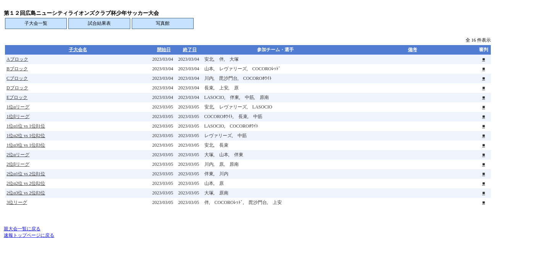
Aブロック (17, 59)
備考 (412, 49)
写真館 (163, 23)
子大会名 (78, 49)
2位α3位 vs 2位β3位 (25, 193)
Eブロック (17, 97)
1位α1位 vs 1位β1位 (25, 126)
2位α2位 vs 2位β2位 (25, 183)
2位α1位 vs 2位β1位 (25, 173)
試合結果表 (99, 23)
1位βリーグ (17, 116)
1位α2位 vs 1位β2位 (25, 135)
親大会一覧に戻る (22, 228)
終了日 (190, 49)
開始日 (164, 49)
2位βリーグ (17, 164)
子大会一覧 (35, 23)
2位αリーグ (17, 154)
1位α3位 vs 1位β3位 (25, 145)
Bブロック (17, 68)
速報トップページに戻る (29, 235)
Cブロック (17, 78)
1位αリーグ (17, 107)
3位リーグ (16, 202)
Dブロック (17, 88)
